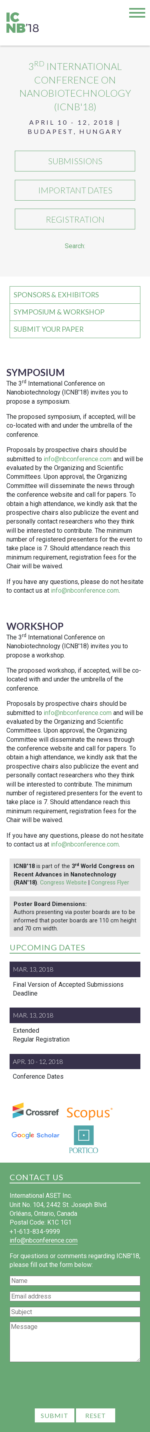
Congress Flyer (110, 882)
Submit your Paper (49, 329)
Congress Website (63, 882)
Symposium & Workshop (59, 312)
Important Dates (75, 190)
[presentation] (75, 1386)
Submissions (75, 161)
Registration (75, 219)
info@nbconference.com (78, 459)
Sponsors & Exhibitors (56, 295)
